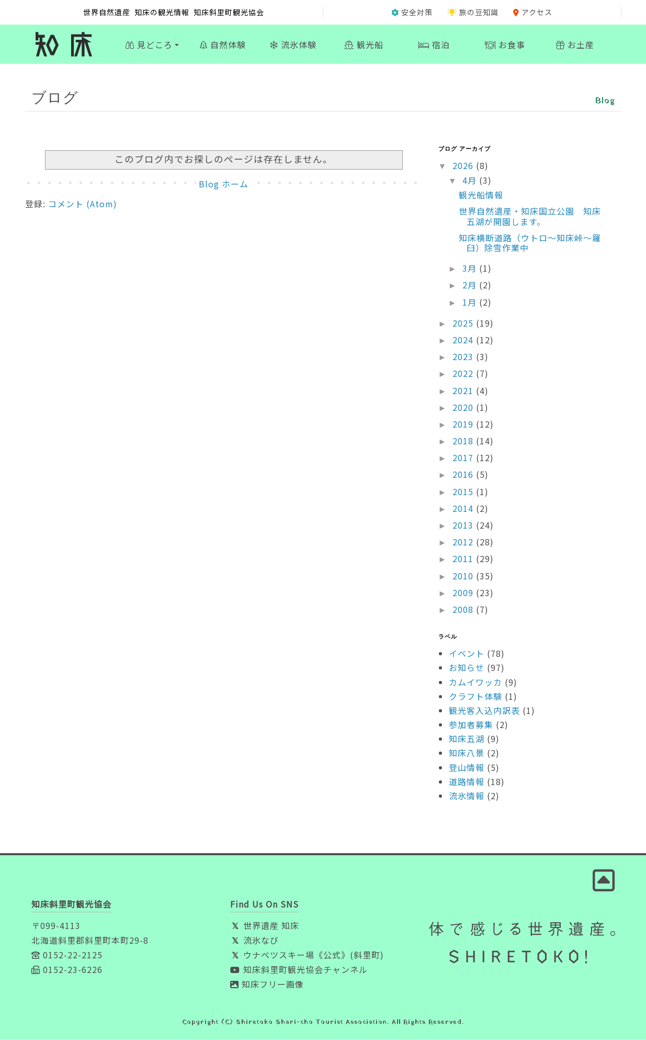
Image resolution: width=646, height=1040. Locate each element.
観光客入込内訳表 (484, 710)
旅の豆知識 (472, 12)
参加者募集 (471, 725)
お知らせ (466, 668)
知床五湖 (466, 739)
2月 (470, 285)
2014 (464, 508)
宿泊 (434, 44)
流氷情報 (466, 796)
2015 (464, 491)
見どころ (149, 44)
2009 (464, 592)
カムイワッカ (475, 682)
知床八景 (466, 753)
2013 (464, 525)
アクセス (532, 12)
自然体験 (223, 44)
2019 (464, 424)
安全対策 (412, 12)
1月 (470, 302)
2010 (464, 575)
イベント (466, 653)
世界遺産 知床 (264, 926)
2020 (464, 407)
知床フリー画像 (267, 984)
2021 (464, 390)
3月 (470, 268)
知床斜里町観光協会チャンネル (299, 970)
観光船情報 (481, 195)
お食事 (505, 44)
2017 (464, 458)
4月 (470, 180)
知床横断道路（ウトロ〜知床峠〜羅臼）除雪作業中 (530, 243)
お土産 (575, 44)
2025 (464, 323)
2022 (464, 373)
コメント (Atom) (82, 204)
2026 (464, 166)
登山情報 (466, 767)
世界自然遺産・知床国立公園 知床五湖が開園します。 (530, 216)
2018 (464, 441)
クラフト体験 (475, 696)
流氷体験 (293, 44)
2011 (464, 559)
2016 (464, 474)
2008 (464, 609)
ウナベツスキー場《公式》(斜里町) (307, 955)
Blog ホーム (223, 184)
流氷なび (254, 940)
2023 (464, 357)
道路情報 (466, 782)
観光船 (363, 44)
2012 (464, 542)
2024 (464, 340)
